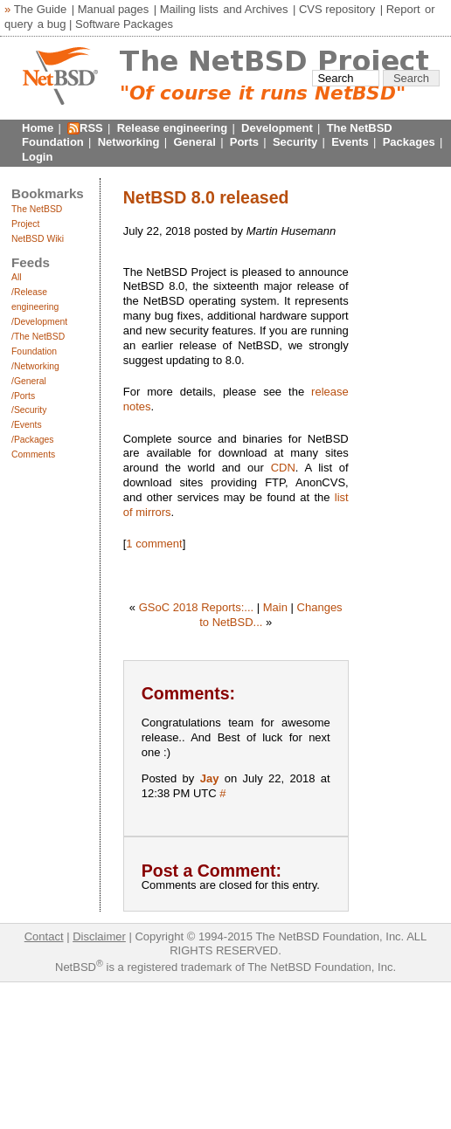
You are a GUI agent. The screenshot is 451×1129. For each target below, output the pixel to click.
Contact (44, 936)
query (18, 24)
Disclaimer (99, 936)
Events (350, 141)
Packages (409, 141)
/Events (26, 425)
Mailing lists (189, 9)
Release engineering (172, 127)
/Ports (23, 396)
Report (403, 9)
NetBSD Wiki (37, 239)
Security (295, 141)
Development (277, 127)
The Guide (40, 9)
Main (275, 607)
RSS (91, 127)
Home (37, 127)
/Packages (32, 439)
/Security (28, 410)
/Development (39, 322)
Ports (244, 141)
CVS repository (337, 9)
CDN (283, 467)
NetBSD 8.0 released (206, 197)
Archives (266, 9)
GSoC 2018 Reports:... (196, 607)
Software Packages (124, 24)
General (194, 141)
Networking (129, 141)
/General (28, 381)
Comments (33, 454)
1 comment (154, 543)
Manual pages (113, 9)
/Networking (35, 366)
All (16, 277)
